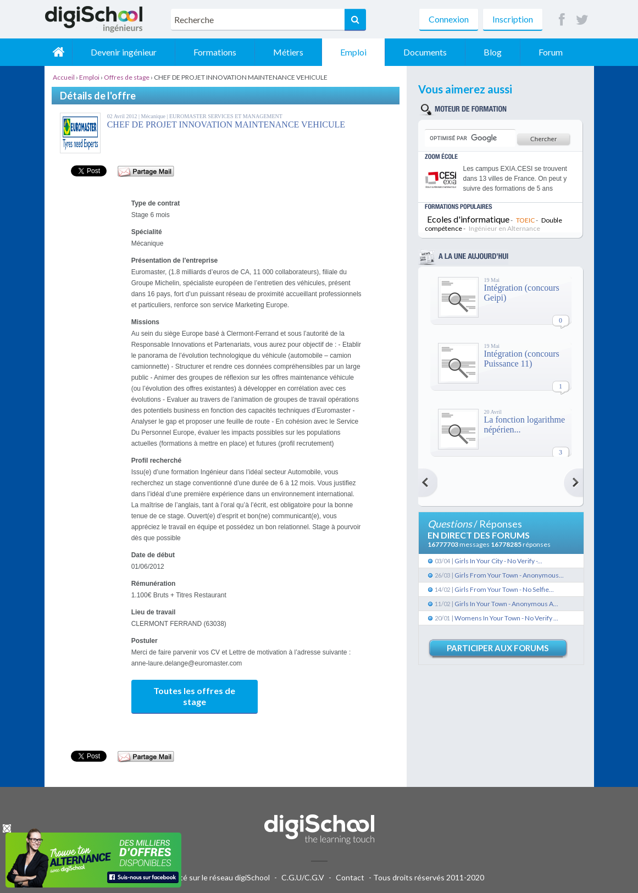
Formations (214, 52)
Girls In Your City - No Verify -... (498, 561)
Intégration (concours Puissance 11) (521, 358)
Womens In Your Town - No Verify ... (506, 618)
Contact (350, 877)
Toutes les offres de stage (194, 696)
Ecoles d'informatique (468, 219)
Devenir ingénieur (124, 52)
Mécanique (154, 116)
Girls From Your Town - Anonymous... (509, 575)
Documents (425, 52)
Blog (493, 52)
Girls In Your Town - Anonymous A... (506, 604)
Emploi (353, 52)
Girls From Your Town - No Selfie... (504, 589)
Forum (551, 52)
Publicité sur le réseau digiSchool (213, 877)
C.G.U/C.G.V (302, 877)
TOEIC (525, 220)
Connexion (449, 19)
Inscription (512, 19)
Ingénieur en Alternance (504, 228)
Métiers (288, 52)
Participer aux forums (497, 648)
